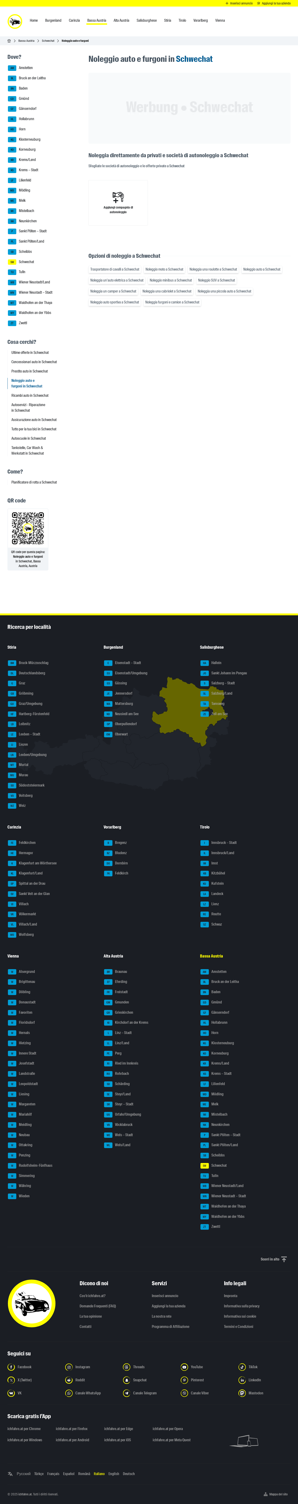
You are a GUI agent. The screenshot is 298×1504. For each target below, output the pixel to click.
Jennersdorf (118, 693)
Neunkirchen (22, 221)
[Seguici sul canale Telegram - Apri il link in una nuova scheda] (149, 1393)
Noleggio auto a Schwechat (261, 269)
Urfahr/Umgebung (122, 1115)
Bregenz (115, 843)
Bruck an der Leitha (27, 78)
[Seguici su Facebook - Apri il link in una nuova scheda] (33, 1367)
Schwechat (48, 41)
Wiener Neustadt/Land (29, 282)
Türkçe (39, 1473)
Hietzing (19, 1043)
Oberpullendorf (120, 724)
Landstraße (21, 1074)
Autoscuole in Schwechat (28, 438)
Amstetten (20, 68)
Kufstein (212, 884)
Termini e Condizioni (238, 1326)
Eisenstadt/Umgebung (125, 673)
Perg (113, 1053)
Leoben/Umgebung (27, 755)
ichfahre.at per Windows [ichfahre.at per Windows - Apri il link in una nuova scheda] (24, 1440)
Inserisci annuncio (165, 1295)
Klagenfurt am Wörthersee (32, 863)
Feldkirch (116, 873)
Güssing (115, 683)
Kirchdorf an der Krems (126, 1023)
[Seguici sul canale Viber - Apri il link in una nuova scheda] (207, 1393)
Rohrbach (116, 1074)
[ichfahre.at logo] (14, 21)
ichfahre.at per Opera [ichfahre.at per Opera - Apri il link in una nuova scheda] (168, 1428)
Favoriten (20, 1013)
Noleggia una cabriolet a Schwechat (166, 291)
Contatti (85, 1326)
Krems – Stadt (23, 170)
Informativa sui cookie (240, 1316)
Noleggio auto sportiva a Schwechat (114, 302)
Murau (18, 775)
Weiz (17, 806)
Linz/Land (116, 1043)
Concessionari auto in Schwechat (34, 361)
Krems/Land (22, 160)
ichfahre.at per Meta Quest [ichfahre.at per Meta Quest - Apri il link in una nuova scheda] (172, 1440)
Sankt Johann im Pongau (223, 673)
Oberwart (116, 734)
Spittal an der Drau (26, 884)
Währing (19, 1186)
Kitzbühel (212, 873)
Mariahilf (20, 1115)
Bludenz (115, 853)
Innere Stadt (22, 1053)
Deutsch (129, 1473)
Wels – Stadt (118, 1135)
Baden (18, 88)
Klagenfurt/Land (25, 873)
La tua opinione (91, 1316)
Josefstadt (21, 1063)
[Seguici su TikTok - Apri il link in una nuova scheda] (264, 1367)
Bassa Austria (26, 41)
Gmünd (18, 99)
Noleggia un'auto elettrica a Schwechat (116, 280)
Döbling (19, 992)
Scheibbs (20, 252)
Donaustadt (22, 1002)
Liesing (18, 1094)
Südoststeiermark (26, 785)
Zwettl (17, 323)
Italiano (99, 1473)
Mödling (19, 190)
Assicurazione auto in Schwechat (34, 419)
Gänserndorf (22, 109)
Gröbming (20, 693)
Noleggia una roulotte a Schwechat (213, 269)
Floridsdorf (21, 1023)
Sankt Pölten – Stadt (27, 231)
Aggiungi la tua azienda (168, 1306)
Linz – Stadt (118, 1033)
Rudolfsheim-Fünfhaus (30, 1166)
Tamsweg (212, 704)
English (113, 1473)
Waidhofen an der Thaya (30, 303)
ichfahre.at (25, 1494)
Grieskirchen (118, 1013)
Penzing (19, 1155)
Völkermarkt (22, 914)
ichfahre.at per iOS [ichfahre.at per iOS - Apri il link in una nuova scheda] (117, 1440)
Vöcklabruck (118, 1125)
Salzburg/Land (216, 693)
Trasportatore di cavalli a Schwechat (114, 269)
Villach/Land (22, 924)
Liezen (18, 745)
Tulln (16, 272)
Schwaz (211, 924)
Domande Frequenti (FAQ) (98, 1306)
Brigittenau (21, 982)
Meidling (20, 1125)
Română (84, 1473)
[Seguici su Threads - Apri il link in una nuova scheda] (149, 1367)
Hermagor (20, 853)
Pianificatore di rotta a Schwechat (34, 482)
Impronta (230, 1295)
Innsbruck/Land (217, 853)
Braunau (115, 972)
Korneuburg (22, 150)
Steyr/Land (117, 1094)
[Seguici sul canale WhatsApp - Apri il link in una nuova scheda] (91, 1393)
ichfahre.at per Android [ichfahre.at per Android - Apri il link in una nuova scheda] (72, 1440)
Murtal (18, 765)
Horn (17, 129)
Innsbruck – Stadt (218, 843)
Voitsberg (20, 796)
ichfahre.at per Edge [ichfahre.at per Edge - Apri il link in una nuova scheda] (118, 1428)
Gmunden (116, 1002)
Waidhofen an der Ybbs (29, 313)
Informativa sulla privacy (242, 1306)
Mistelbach (21, 211)
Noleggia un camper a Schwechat (113, 291)
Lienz (209, 904)
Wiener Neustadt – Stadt (30, 293)
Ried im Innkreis (121, 1063)
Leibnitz (19, 724)
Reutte (210, 914)
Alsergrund (21, 972)
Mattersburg (118, 704)
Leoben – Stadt (24, 734)
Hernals (19, 1033)
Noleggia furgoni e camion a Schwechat (172, 302)
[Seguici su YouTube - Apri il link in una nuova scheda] (207, 1367)
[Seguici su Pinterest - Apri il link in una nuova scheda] (207, 1380)
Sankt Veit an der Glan (29, 894)
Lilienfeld (19, 180)
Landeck (211, 894)
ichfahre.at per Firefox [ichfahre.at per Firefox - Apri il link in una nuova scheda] (72, 1428)
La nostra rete (161, 1316)
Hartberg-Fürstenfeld (28, 714)
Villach (18, 904)
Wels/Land (117, 1145)
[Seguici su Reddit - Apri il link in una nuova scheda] (91, 1380)
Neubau (19, 1135)
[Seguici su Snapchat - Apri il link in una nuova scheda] (149, 1380)
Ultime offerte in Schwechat (30, 352)
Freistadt (116, 992)
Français (53, 1473)
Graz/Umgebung (25, 704)
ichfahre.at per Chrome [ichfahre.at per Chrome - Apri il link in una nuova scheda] (24, 1428)
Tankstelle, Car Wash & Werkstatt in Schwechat (27, 450)
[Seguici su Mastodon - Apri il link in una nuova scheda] (264, 1393)
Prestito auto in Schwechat (29, 371)
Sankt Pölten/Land (26, 241)
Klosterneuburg (24, 140)
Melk (17, 201)
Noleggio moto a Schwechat (164, 269)
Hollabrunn (21, 119)
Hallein (210, 663)
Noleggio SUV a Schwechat (216, 280)
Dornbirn (116, 863)
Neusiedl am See (121, 714)
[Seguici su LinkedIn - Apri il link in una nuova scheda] (264, 1380)
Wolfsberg (21, 935)
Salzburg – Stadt (217, 683)
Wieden (19, 1196)
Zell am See (214, 714)
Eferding (115, 982)
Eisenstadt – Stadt (122, 663)
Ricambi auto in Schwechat (29, 395)
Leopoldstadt (23, 1084)
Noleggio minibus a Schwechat (171, 280)
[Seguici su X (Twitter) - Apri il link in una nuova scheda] (33, 1380)
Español (68, 1473)
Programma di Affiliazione (170, 1326)
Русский (23, 1473)
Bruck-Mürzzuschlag (28, 663)
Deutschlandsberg (26, 673)
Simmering (21, 1176)
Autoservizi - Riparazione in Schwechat (28, 407)
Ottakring (20, 1145)
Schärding (117, 1084)
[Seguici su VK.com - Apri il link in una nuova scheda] (33, 1393)
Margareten (21, 1104)
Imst (209, 863)
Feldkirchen (22, 843)
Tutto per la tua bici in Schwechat (33, 429)
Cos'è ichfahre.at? (92, 1295)
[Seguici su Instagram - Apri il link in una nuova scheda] (91, 1367)
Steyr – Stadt (118, 1104)
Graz (16, 683)
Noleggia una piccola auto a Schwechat (224, 291)
